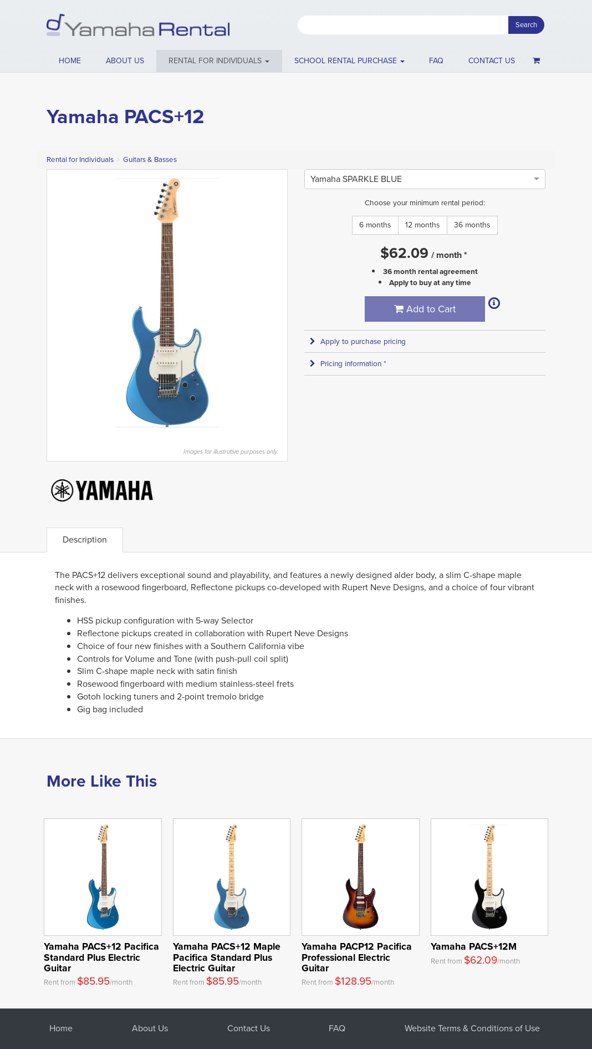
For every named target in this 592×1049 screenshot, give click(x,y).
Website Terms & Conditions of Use (472, 1028)
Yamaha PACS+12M (474, 946)
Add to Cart (425, 309)
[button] (219, 61)
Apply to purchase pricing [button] (358, 341)
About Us (150, 1028)
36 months (472, 225)
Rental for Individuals (80, 159)
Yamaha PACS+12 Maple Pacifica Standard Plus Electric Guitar (226, 957)
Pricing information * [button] (348, 363)
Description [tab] (85, 539)
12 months (422, 225)
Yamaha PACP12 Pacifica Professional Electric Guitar (357, 957)
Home (70, 61)
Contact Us (248, 1028)
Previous (61, 303)
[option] (356, 179)
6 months (375, 225)
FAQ (436, 61)
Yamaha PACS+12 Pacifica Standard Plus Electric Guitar (101, 957)
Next (273, 303)
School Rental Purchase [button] (349, 61)
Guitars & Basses (150, 159)
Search (526, 24)
